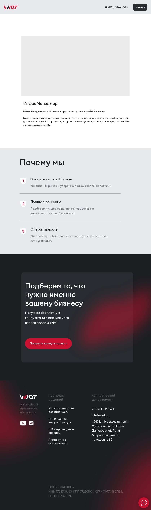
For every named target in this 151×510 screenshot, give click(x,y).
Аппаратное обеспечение (57, 441)
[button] (48, 343)
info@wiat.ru (100, 415)
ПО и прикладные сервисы (61, 430)
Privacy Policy (28, 412)
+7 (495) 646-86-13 (103, 409)
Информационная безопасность (61, 410)
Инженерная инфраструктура (60, 420)
